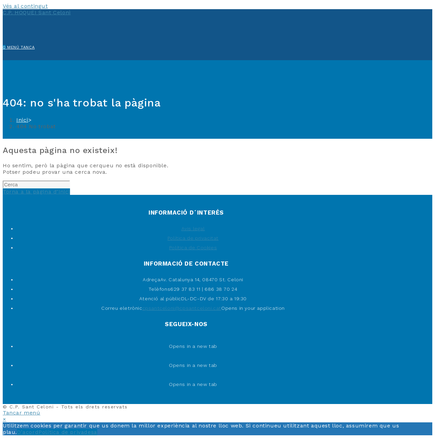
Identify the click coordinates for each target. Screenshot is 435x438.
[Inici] (22, 120)
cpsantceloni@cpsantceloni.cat (181, 308)
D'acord (27, 432)
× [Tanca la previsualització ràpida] (4, 419)
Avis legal (193, 228)
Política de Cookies (193, 247)
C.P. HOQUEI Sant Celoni (37, 12)
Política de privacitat (193, 238)
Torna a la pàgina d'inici (36, 191)
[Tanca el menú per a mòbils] (21, 412)
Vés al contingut (25, 6)
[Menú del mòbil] (21, 47)
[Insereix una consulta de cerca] (36, 184)
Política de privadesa (67, 432)
